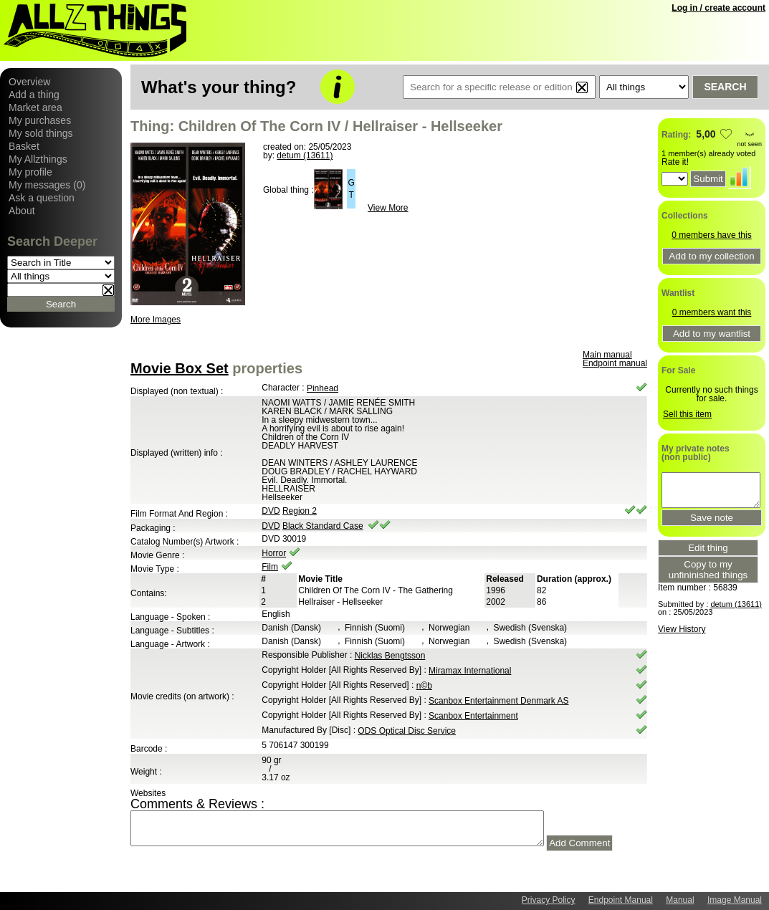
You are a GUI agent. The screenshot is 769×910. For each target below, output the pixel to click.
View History (681, 629)
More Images (155, 320)
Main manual (607, 355)
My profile (30, 172)
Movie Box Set (179, 368)
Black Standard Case (322, 526)
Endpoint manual (615, 363)
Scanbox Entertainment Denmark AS (498, 701)
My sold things (40, 133)
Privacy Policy (548, 900)
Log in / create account (718, 8)
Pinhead (322, 388)
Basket (24, 146)
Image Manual (734, 900)
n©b (424, 686)
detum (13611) (305, 155)
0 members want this (712, 312)
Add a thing (34, 94)
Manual (680, 900)
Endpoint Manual (620, 900)
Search (725, 86)
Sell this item (687, 414)
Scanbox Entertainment (473, 716)
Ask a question (42, 197)
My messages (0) (47, 185)
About (22, 210)
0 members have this (711, 235)
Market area (35, 107)
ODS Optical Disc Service (407, 731)
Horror (274, 553)
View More (388, 208)
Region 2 (299, 511)
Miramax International (470, 671)
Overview (29, 81)
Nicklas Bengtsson (390, 656)
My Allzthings (38, 159)
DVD (271, 511)
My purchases (40, 120)
